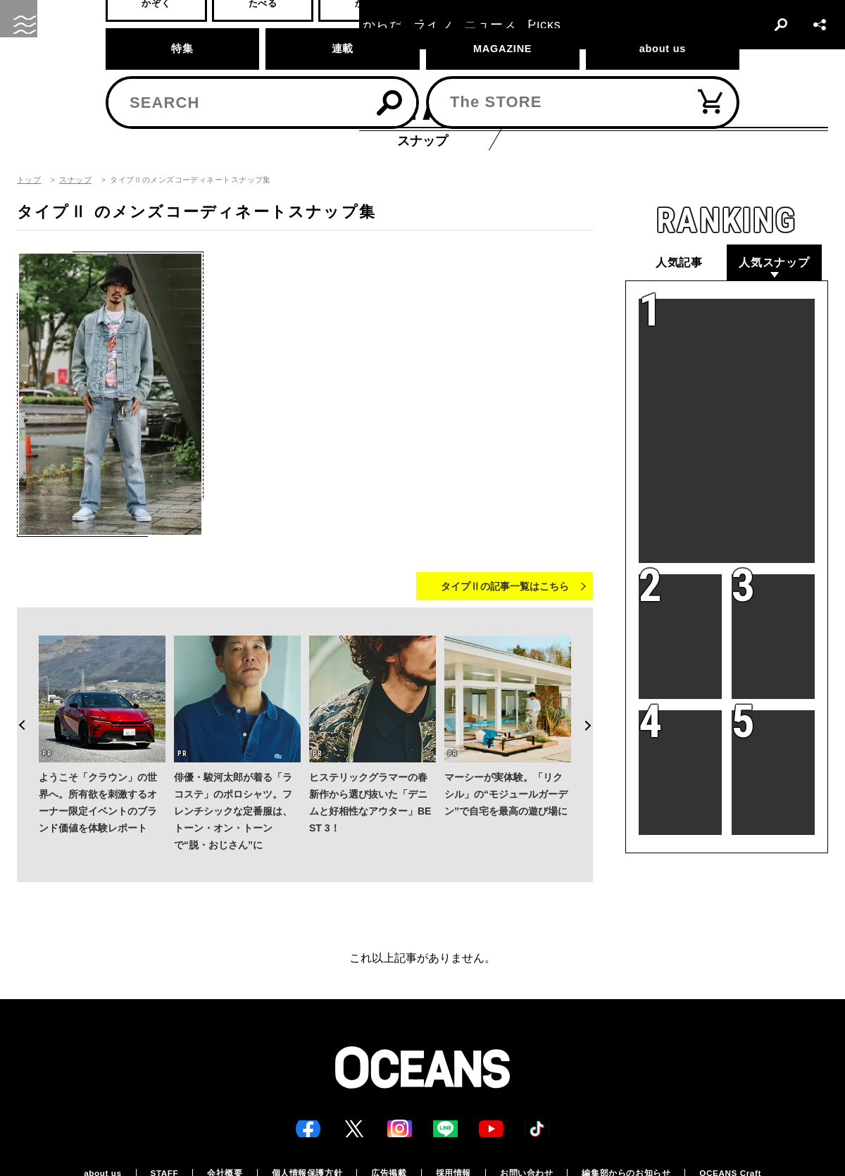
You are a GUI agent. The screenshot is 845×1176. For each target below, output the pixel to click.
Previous (16, 699)
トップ (29, 180)
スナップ (75, 180)
